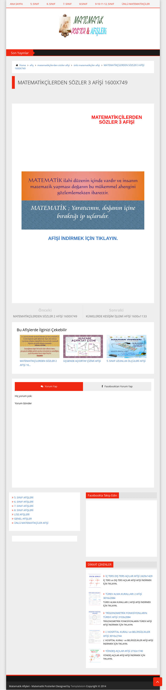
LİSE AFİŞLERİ (22, 514)
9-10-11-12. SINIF (104, 4)
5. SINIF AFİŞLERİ (23, 497)
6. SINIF (51, 4)
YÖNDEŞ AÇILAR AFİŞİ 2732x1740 (124, 651)
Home (22, 65)
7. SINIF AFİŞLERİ (23, 506)
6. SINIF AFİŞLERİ (23, 501)
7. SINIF (67, 4)
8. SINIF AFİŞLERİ (23, 510)
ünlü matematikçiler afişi (87, 65)
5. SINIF (34, 4)
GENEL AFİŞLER (23, 518)
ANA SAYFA (16, 4)
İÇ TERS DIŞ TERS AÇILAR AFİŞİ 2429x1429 (128, 576)
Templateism (78, 686)
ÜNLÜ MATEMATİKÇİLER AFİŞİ (31, 523)
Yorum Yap (49, 386)
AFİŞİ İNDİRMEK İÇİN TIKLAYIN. (83, 238)
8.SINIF (83, 4)
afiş (32, 65)
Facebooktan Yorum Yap (117, 386)
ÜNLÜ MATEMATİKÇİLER (136, 4)
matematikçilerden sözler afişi (53, 65)
